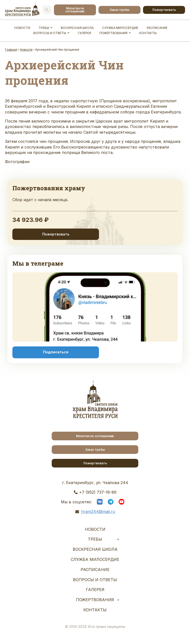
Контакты (148, 33)
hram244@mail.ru (98, 511)
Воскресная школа (77, 28)
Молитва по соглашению (75, 9)
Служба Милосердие (120, 28)
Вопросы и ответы (49, 33)
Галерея (84, 33)
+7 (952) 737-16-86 (98, 492)
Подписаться (55, 352)
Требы (44, 28)
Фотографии (17, 161)
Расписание (157, 28)
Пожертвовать (164, 10)
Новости (22, 28)
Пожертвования (113, 33)
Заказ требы (119, 10)
